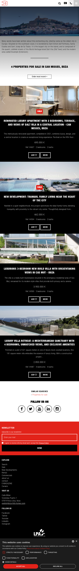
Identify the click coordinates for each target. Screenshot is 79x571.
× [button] (76, 541)
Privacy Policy (44, 443)
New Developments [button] (9, 470)
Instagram (6, 524)
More (45, 155)
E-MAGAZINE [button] (7, 483)
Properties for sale (39, 395)
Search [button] (4, 464)
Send (39, 448)
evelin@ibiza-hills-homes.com (13, 503)
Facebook (6, 513)
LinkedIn (5, 521)
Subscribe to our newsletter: (12, 432)
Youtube (5, 518)
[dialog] (39, 554)
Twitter (4, 516)
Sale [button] (3, 467)
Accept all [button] (20, 566)
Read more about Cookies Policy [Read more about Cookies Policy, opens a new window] (38, 548)
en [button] (65, 3)
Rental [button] (4, 473)
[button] (39, 562)
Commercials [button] (7, 475)
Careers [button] (5, 486)
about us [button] (5, 478)
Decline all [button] (58, 566)
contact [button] (5, 481)
